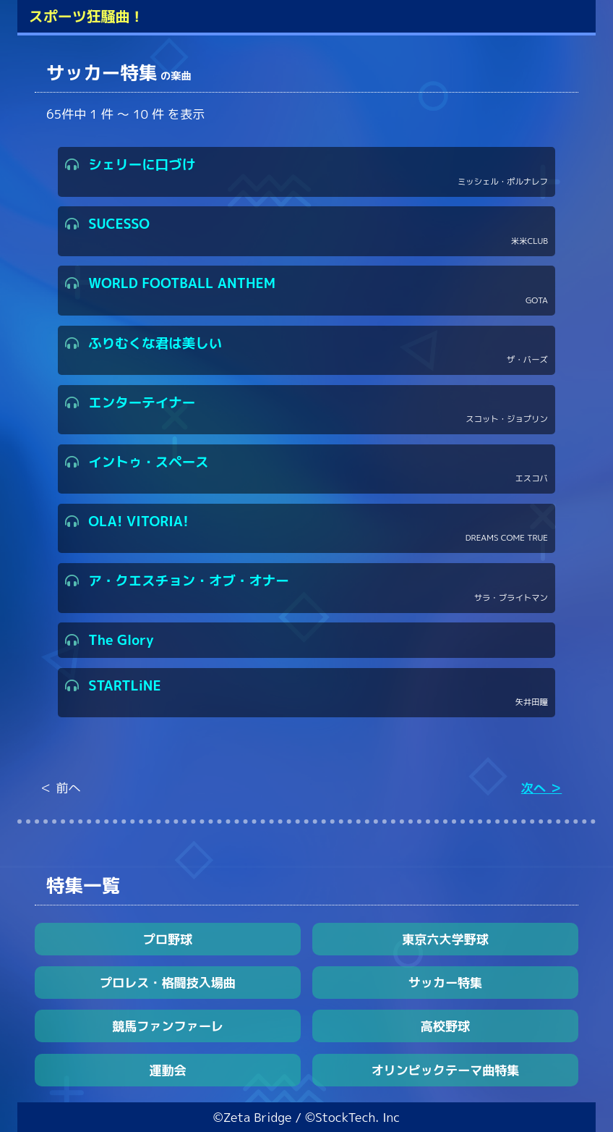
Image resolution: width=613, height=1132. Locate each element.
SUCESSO (306, 231)
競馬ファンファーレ (167, 1026)
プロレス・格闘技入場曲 (168, 982)
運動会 (167, 1070)
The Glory (109, 639)
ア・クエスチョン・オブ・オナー (306, 588)
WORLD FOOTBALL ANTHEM (306, 291)
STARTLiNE (306, 693)
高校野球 (445, 1026)
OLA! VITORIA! (306, 529)
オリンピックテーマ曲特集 (445, 1070)
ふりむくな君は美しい (306, 351)
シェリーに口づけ (306, 172)
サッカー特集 (445, 982)
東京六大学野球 (445, 939)
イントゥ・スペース (306, 469)
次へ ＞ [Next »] (541, 788)
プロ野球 (167, 939)
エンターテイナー (306, 410)
